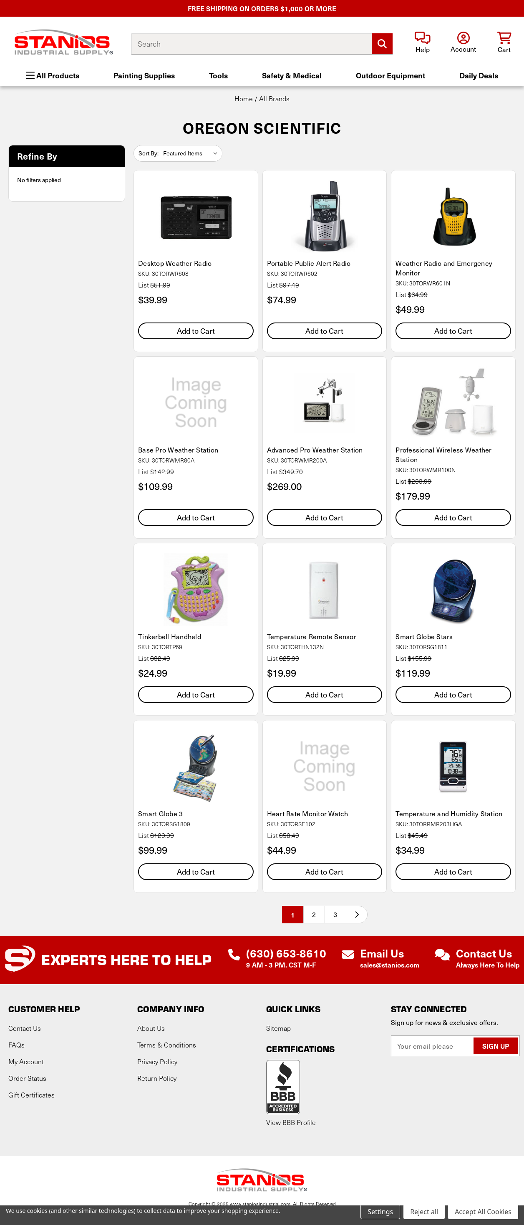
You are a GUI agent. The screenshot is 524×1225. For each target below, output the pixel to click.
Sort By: (149, 153)
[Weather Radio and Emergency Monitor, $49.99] (453, 216)
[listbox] (192, 153)
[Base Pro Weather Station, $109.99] (195, 402)
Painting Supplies (144, 75)
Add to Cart (196, 330)
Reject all (424, 1211)
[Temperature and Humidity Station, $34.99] (453, 766)
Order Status (27, 1078)
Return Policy (156, 1078)
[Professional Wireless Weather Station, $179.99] (453, 402)
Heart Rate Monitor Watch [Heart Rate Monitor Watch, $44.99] (307, 813)
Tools (218, 75)
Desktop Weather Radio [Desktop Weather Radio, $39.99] (175, 263)
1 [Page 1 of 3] (293, 914)
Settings (380, 1211)
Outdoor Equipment (390, 75)
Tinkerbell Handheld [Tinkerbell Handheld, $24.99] (169, 636)
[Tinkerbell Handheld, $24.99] (195, 589)
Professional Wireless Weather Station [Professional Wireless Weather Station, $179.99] (443, 454)
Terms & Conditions (166, 1044)
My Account (26, 1061)
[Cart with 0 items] (504, 43)
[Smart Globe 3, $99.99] (195, 766)
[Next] (356, 914)
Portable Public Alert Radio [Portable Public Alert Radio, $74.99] (309, 263)
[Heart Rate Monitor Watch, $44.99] (324, 766)
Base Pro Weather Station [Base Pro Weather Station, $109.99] (178, 449)
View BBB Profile (291, 1122)
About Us (151, 1028)
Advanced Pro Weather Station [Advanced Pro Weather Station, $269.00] (315, 449)
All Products (52, 75)
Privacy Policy (157, 1061)
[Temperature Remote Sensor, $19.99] (324, 589)
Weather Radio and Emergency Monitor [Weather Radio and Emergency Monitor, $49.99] (444, 268)
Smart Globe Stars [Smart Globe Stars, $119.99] (424, 636)
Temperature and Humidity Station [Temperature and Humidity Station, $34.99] (449, 813)
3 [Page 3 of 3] (335, 914)
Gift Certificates (31, 1094)
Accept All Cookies (483, 1211)
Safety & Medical (292, 75)
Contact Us (24, 1028)
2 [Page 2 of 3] (314, 914)
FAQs (16, 1044)
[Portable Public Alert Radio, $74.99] (324, 216)
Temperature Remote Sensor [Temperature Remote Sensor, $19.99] (311, 636)
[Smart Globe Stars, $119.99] (453, 589)
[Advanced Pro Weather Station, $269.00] (324, 402)
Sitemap (278, 1028)
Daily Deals (478, 75)
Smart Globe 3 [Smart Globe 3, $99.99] (160, 813)
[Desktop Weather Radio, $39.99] (195, 216)
